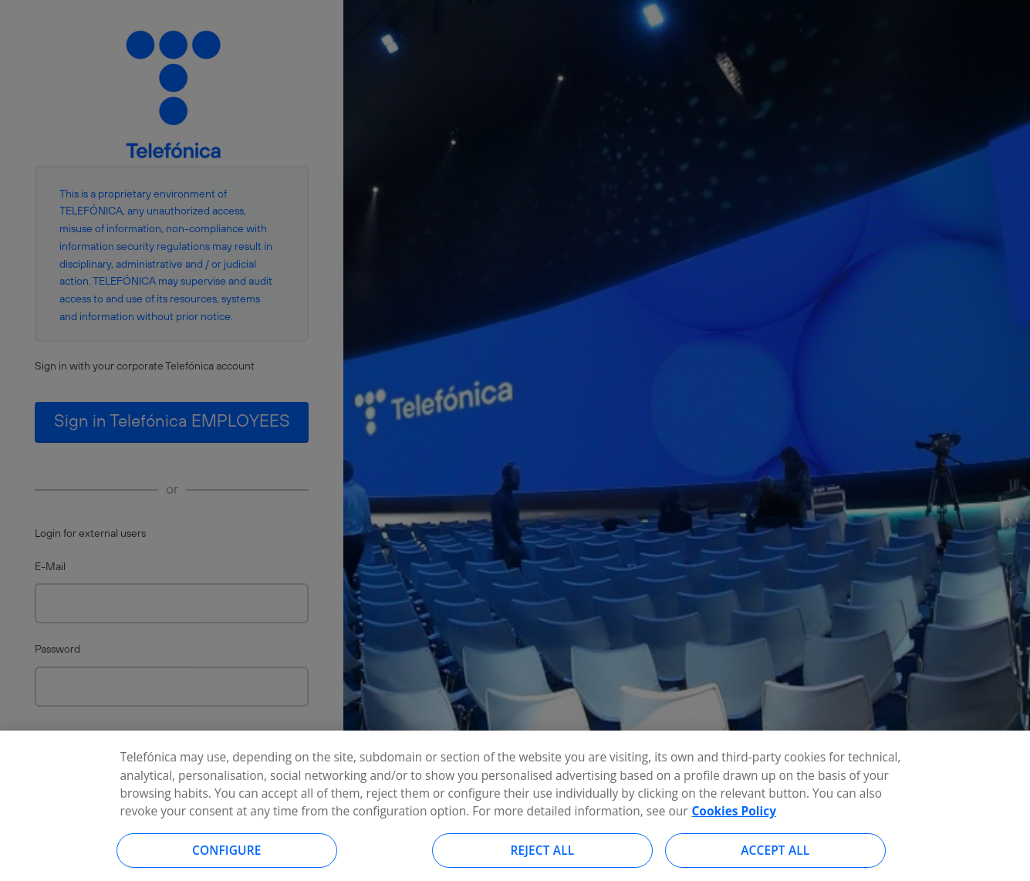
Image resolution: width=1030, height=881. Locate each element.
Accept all (775, 855)
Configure (227, 855)
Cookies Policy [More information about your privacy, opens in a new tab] (734, 816)
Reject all (543, 855)
